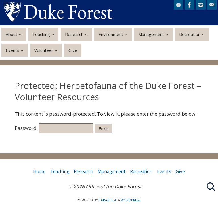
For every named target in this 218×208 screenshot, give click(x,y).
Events (164, 172)
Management (111, 172)
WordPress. (131, 200)
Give (180, 172)
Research (83, 172)
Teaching (59, 172)
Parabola (107, 200)
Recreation (141, 172)
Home (39, 172)
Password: (54, 128)
